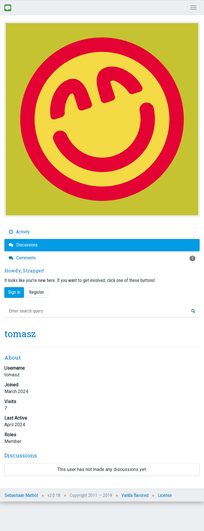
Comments (102, 258)
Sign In (14, 292)
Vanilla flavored (135, 495)
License (165, 495)
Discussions (23, 245)
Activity (19, 232)
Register (36, 292)
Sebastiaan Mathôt (21, 495)
